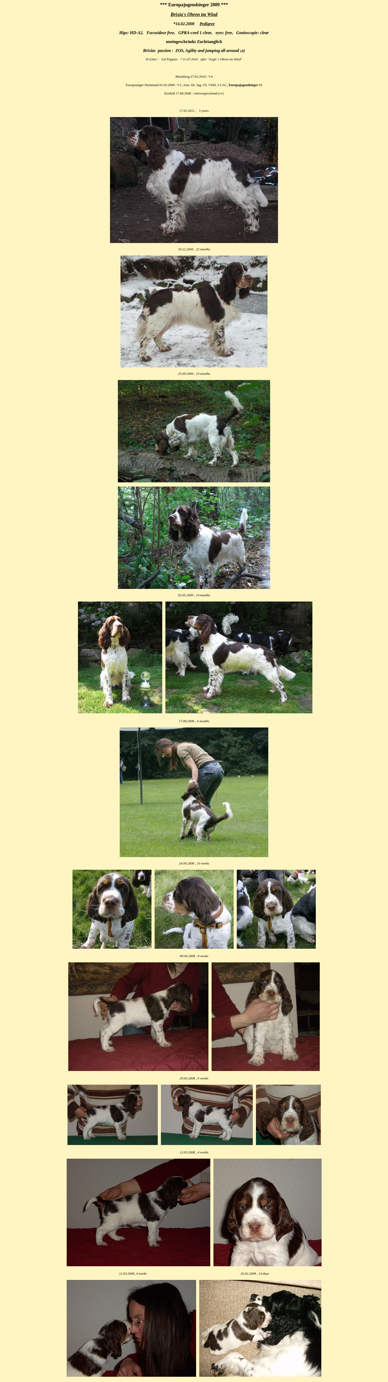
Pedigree (207, 24)
